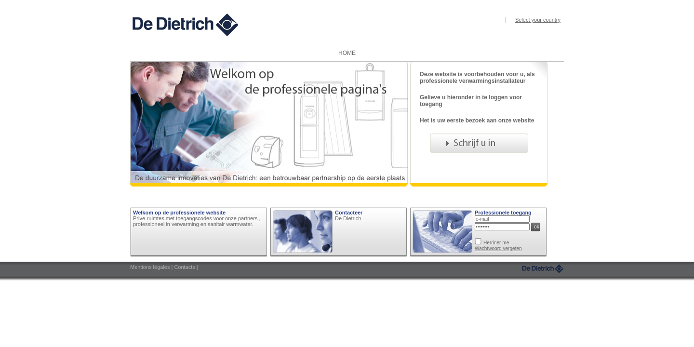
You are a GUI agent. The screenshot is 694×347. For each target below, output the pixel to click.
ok (536, 226)
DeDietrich (542, 268)
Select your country (538, 20)
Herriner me (496, 242)
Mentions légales (150, 267)
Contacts (185, 267)
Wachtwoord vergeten (498, 248)
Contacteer (348, 212)
